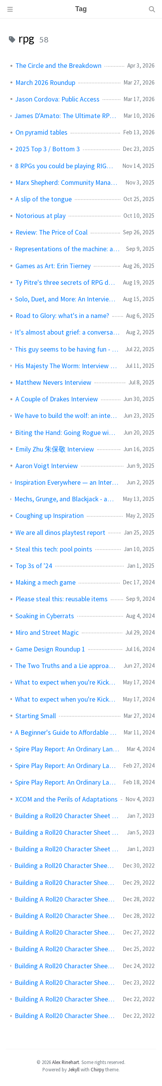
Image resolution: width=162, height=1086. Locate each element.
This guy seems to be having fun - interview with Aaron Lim (67, 349)
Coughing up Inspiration (49, 515)
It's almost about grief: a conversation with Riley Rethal (67, 332)
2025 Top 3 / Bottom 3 (47, 149)
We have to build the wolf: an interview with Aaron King (66, 415)
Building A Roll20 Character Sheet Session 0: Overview (65, 1016)
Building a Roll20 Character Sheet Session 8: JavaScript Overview (65, 882)
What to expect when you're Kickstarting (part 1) (65, 699)
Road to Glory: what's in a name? (62, 315)
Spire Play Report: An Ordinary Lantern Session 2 (66, 765)
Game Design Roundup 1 (50, 649)
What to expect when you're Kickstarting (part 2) (65, 682)
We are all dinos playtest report (60, 532)
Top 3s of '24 (33, 566)
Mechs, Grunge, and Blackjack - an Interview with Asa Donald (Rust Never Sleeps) (65, 499)
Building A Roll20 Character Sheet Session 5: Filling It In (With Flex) (65, 932)
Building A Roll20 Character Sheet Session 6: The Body (65, 916)
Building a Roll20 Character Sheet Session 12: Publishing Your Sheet (68, 816)
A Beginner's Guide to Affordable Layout (66, 732)
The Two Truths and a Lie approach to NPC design (66, 665)
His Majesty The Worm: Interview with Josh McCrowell (67, 366)
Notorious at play (40, 215)
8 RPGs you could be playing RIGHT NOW (65, 166)
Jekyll (73, 1069)
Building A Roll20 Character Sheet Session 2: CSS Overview (65, 982)
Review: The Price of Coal (51, 232)
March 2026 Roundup (45, 82)
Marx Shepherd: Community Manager (67, 182)
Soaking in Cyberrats (44, 616)
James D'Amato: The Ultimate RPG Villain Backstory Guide (66, 116)
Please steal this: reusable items (61, 599)
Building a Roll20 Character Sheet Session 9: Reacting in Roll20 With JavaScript (65, 865)
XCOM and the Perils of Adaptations (66, 799)
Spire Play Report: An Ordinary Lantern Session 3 (67, 749)
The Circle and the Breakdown (58, 65)
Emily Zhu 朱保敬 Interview (54, 449)
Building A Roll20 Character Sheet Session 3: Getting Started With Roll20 (65, 966)
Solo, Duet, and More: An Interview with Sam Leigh (66, 299)
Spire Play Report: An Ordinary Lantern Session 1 (66, 782)
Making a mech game (45, 582)
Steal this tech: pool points (53, 549)
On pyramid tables (41, 132)
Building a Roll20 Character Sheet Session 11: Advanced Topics (68, 832)
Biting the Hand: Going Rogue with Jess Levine (66, 432)
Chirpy (97, 1069)
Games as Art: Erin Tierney (53, 266)
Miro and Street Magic (47, 632)
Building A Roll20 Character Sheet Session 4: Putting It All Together (65, 949)
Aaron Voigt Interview (46, 466)
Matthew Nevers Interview (53, 382)
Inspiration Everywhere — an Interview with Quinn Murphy (67, 482)
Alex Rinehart (65, 1062)
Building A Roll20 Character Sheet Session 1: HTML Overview (65, 999)
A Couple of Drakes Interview (56, 399)
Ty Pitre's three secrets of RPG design (66, 282)
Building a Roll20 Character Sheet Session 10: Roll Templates (68, 849)
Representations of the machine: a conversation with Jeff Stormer (67, 249)
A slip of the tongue (43, 199)
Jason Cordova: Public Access (57, 99)
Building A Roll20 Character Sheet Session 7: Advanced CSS (65, 899)
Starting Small (35, 716)
